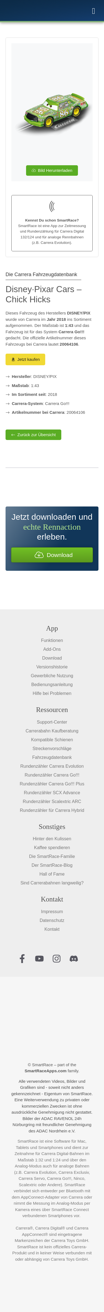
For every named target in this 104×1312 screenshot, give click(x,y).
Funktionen (52, 640)
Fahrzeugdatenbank (52, 757)
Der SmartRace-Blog (52, 865)
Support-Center (52, 722)
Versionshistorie (52, 667)
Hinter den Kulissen (52, 838)
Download (52, 658)
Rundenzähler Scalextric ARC (52, 801)
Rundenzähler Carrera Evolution (52, 766)
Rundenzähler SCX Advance (52, 792)
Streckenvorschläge (52, 748)
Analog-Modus (28, 1166)
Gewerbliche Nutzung (52, 675)
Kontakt (51, 929)
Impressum (52, 911)
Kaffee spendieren (52, 847)
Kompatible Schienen (52, 739)
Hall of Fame (52, 874)
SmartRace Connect (70, 1209)
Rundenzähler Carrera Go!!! (52, 775)
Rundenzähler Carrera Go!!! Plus (52, 784)
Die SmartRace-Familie (52, 856)
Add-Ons (52, 649)
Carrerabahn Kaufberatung (52, 731)
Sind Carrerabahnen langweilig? (52, 883)
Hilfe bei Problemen (52, 693)
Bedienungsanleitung (52, 684)
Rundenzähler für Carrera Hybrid (52, 810)
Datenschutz (52, 920)
